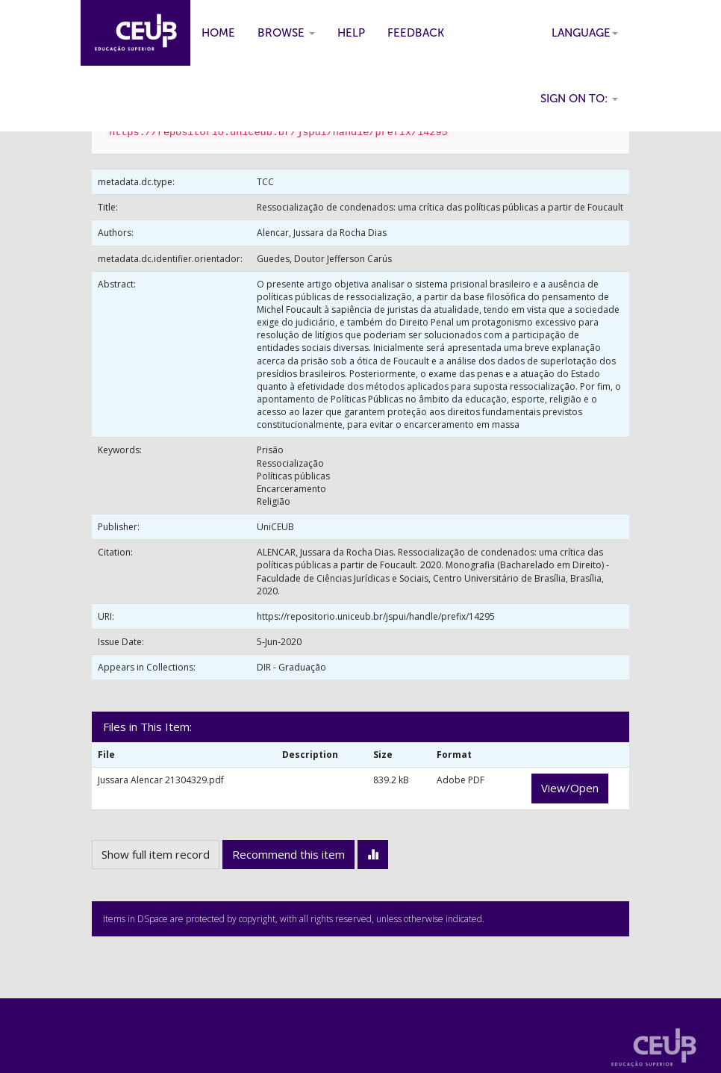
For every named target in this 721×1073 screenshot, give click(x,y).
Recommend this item (288, 854)
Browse (286, 33)
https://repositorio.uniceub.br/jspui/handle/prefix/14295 (376, 616)
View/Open (570, 787)
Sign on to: (579, 98)
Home (218, 33)
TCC (265, 181)
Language (585, 33)
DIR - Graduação (291, 667)
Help (351, 33)
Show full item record (156, 854)
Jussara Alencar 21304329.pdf (161, 780)
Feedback (415, 33)
